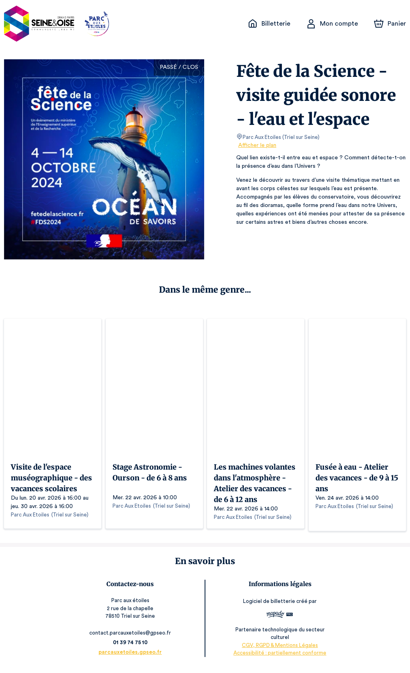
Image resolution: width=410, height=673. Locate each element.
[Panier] (390, 24)
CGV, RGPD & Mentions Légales (279, 649)
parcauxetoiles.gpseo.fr (131, 656)
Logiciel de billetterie (268, 606)
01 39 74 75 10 (131, 646)
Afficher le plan (256, 145)
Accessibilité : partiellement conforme (278, 657)
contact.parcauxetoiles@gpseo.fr (132, 637)
